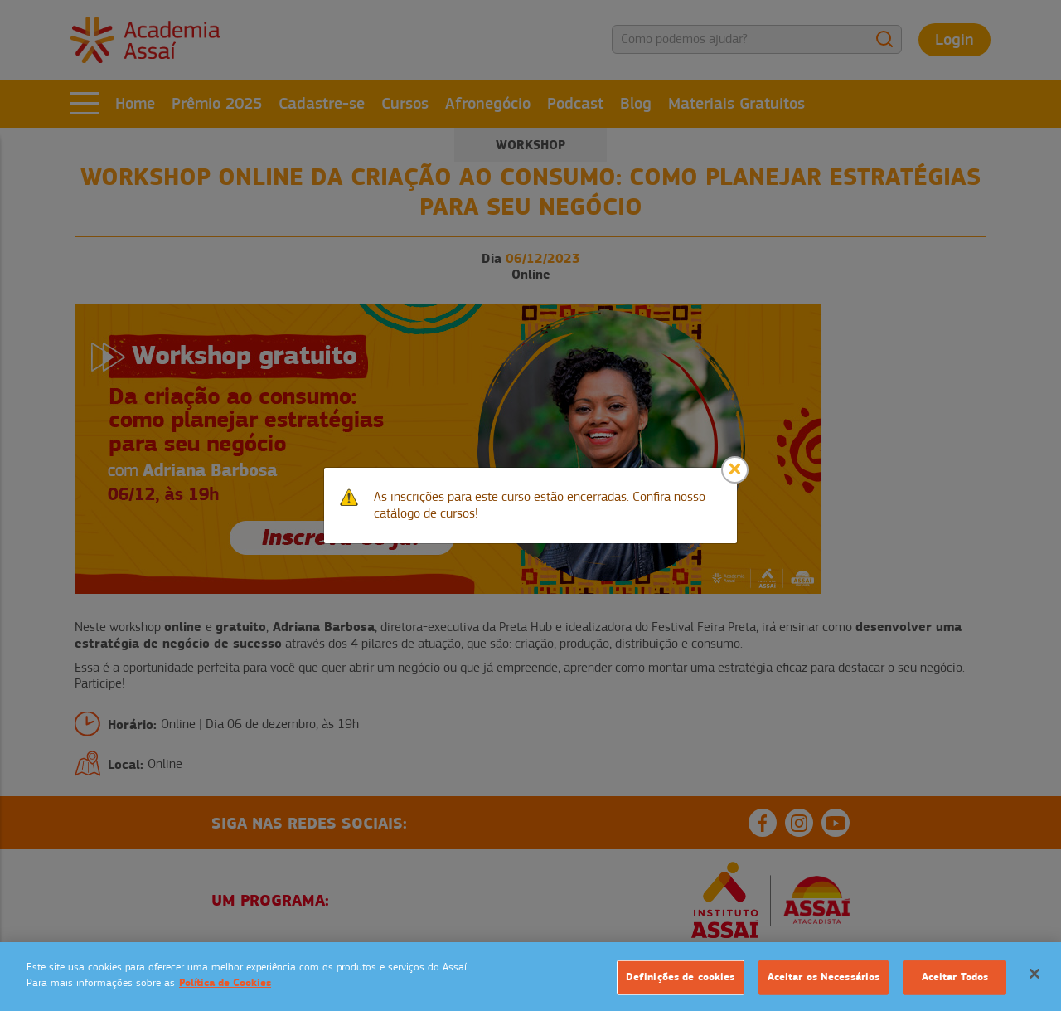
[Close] (735, 470)
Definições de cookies (680, 977)
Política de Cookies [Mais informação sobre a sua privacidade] (225, 982)
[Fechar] (1034, 973)
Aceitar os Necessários (824, 977)
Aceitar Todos (955, 977)
